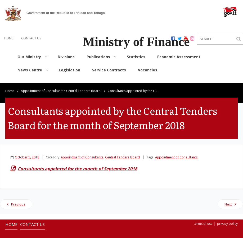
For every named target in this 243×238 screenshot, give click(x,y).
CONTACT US (31, 38)
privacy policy (227, 218)
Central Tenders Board (83, 86)
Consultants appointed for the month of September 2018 (77, 164)
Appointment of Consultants (42, 86)
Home (10, 86)
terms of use (203, 218)
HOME (8, 38)
